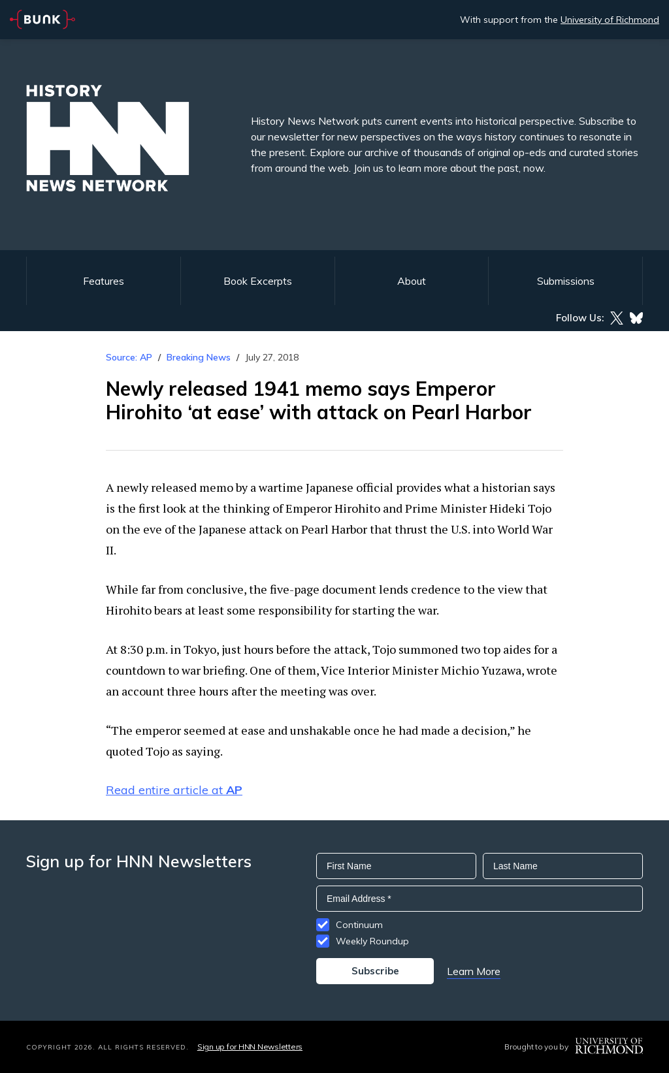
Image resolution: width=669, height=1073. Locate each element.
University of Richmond (610, 19)
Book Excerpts (257, 280)
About (411, 280)
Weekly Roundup (372, 941)
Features (103, 280)
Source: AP (129, 357)
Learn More (473, 971)
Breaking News (199, 357)
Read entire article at (174, 789)
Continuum (359, 925)
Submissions (566, 280)
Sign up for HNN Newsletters (249, 1046)
